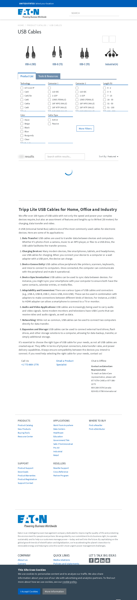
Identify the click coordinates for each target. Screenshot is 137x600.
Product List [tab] (26, 76)
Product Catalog (36, 25)
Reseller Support (61, 468)
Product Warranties (27, 475)
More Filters (85, 128)
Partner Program (60, 475)
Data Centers (59, 429)
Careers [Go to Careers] (22, 563)
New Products (24, 429)
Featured (113, 156)
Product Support (25, 468)
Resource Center (25, 436)
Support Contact (25, 483)
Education (58, 436)
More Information (54, 591)
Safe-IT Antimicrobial (63, 444)
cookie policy (69, 581)
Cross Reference (60, 471)
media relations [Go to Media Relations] (61, 559)
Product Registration (27, 479)
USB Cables (55, 25)
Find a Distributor (97, 429)
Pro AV (56, 447)
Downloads (23, 471)
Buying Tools (24, 432)
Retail (56, 455)
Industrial (57, 451)
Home (21, 25)
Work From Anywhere (63, 425)
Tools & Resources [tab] (48, 76)
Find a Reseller (95, 425)
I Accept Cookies (29, 591)
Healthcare (58, 432)
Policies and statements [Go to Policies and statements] (66, 563)
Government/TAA (61, 440)
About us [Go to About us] (23, 559)
